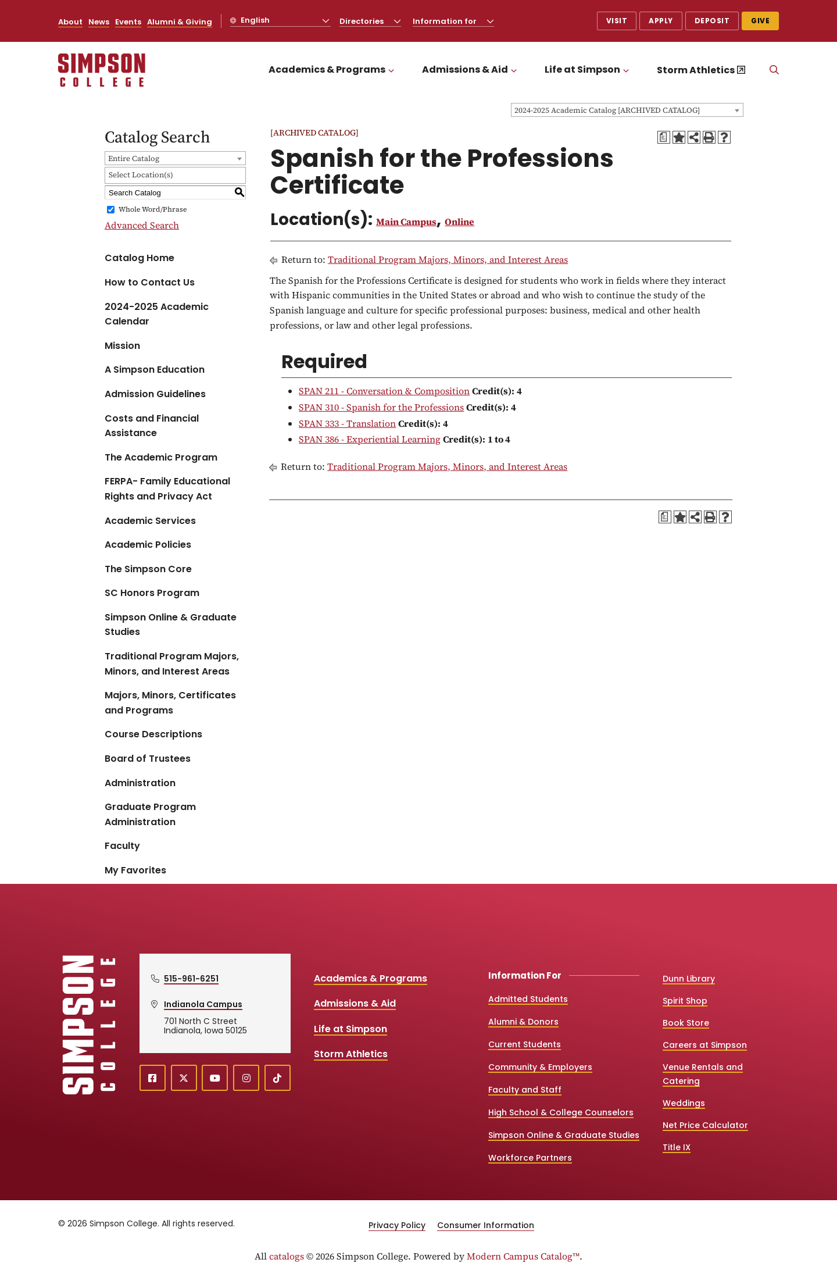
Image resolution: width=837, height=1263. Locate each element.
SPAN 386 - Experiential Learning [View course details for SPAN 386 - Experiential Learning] (370, 439)
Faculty (122, 845)
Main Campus (406, 221)
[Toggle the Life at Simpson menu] (626, 70)
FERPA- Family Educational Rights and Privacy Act (167, 488)
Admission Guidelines (155, 394)
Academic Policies (148, 544)
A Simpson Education (155, 369)
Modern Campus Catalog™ (523, 1256)
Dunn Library (689, 978)
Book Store (686, 1023)
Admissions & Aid (465, 69)
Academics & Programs (327, 69)
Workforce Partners (530, 1158)
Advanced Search (142, 225)
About (70, 21)
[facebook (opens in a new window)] (153, 1078)
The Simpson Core (148, 569)
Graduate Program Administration (150, 814)
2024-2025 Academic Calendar (157, 314)
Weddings (684, 1103)
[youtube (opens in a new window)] (215, 1078)
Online (459, 221)
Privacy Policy (397, 1225)
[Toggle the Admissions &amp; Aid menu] (514, 70)
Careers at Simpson (705, 1045)
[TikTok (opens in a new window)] (277, 1078)
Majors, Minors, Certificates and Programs (170, 702)
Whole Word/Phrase (153, 209)
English (254, 20)
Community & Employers (540, 1067)
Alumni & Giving (179, 21)
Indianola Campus (203, 1004)
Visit (617, 21)
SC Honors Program (152, 593)
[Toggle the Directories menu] (397, 20)
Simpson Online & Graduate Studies (171, 625)
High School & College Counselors (561, 1112)
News (98, 21)
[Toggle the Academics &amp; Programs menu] (391, 70)
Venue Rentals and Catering (703, 1074)
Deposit (712, 21)
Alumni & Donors (523, 1021)
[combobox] (627, 110)
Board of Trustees (148, 758)
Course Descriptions (153, 734)
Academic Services (150, 520)
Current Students (524, 1044)
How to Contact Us (150, 282)
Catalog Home (139, 258)
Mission (122, 345)
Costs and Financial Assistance (152, 426)
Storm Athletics (696, 70)
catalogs (286, 1256)
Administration (140, 783)
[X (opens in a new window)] (184, 1078)
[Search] (774, 70)
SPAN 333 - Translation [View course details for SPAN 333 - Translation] (347, 423)
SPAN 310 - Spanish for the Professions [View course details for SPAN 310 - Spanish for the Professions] (381, 407)
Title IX (677, 1147)
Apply (661, 21)
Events (128, 21)
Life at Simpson (582, 69)
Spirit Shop (685, 1001)
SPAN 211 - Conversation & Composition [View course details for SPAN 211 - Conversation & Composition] (384, 390)
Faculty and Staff (524, 1090)
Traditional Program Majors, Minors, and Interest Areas (172, 664)
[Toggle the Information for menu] (490, 20)
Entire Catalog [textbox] (133, 158)
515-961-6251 (191, 978)
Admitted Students (528, 999)
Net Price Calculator (705, 1125)
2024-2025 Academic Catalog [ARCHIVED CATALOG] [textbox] (607, 110)
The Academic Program (161, 457)
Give (760, 21)
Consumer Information (485, 1225)
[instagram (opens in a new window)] (246, 1078)
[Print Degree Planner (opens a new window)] (663, 137)
